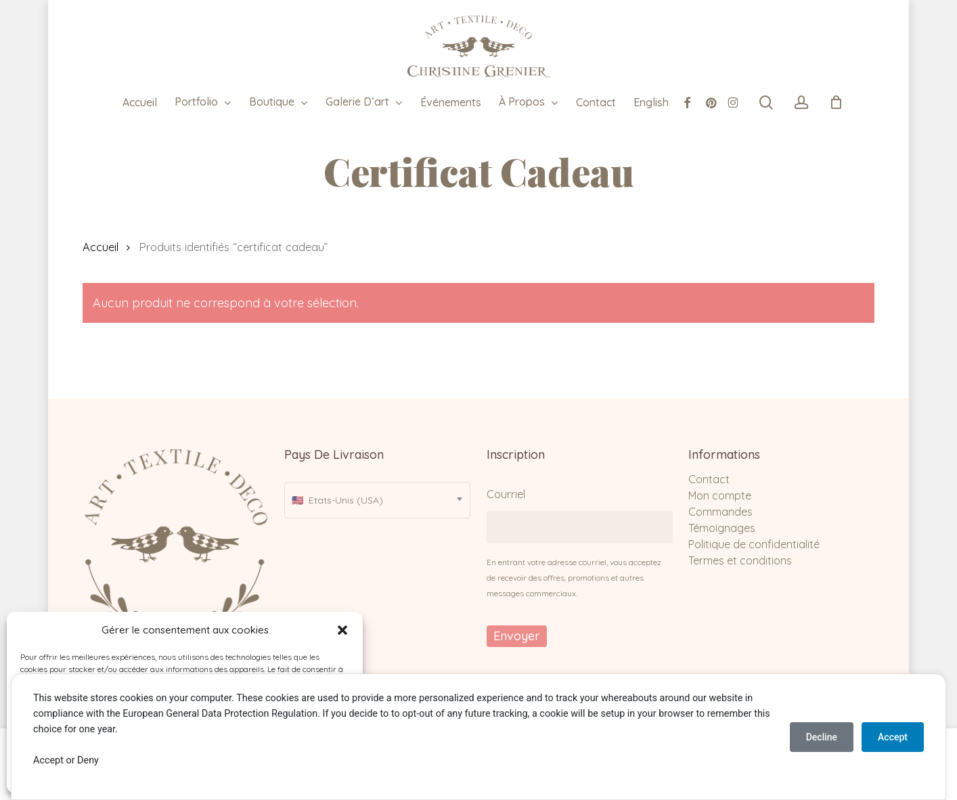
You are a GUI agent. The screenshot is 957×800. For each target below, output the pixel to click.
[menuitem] (651, 102)
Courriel (506, 494)
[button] (342, 630)
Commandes (720, 511)
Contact (709, 479)
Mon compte (719, 495)
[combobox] (377, 500)
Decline (821, 737)
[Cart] (835, 102)
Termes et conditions (740, 560)
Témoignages (721, 528)
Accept (893, 737)
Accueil (100, 247)
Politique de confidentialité (754, 544)
